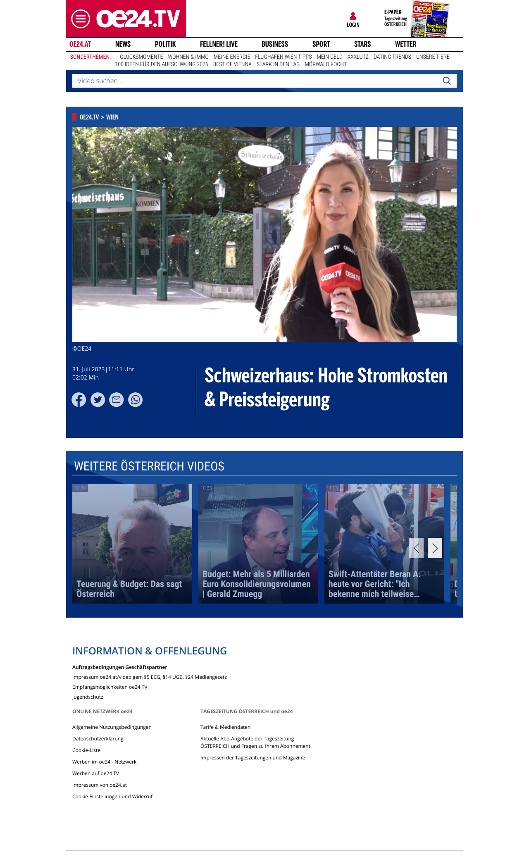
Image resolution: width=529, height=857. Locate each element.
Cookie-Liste (86, 750)
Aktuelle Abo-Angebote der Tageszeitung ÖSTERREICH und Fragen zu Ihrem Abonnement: (256, 742)
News (123, 44)
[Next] (435, 548)
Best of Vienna (232, 64)
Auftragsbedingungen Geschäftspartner (119, 667)
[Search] (446, 81)
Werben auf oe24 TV (95, 773)
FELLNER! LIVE (219, 44)
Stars (362, 44)
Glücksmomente (141, 57)
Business (275, 44)
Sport (321, 44)
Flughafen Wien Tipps (283, 57)
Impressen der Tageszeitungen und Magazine (252, 757)
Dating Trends (392, 57)
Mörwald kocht (326, 64)
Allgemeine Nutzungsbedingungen (112, 726)
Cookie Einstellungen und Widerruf (112, 796)
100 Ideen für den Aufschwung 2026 (161, 64)
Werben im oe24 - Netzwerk (104, 761)
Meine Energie (232, 57)
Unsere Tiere (433, 57)
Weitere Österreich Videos (149, 466)
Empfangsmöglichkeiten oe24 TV (110, 686)
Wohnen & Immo (188, 57)
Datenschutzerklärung (98, 738)
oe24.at (80, 44)
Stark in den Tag (278, 64)
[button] (78, 18)
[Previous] (416, 548)
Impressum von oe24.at (99, 784)
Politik (165, 44)
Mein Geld (329, 57)
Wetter (406, 44)
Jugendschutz (87, 696)
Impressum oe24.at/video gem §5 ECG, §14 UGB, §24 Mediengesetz (149, 676)
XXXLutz (358, 57)
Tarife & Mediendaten (225, 726)
